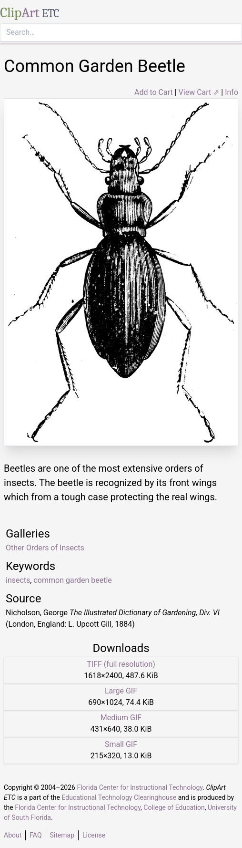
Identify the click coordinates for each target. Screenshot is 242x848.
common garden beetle (72, 580)
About (12, 835)
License (93, 835)
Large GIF (121, 690)
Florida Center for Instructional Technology (139, 787)
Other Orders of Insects (45, 547)
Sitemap (62, 835)
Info (231, 92)
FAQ (35, 835)
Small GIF (121, 744)
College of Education (174, 807)
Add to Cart (153, 92)
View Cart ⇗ (199, 92)
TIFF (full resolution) (121, 664)
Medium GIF (121, 717)
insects (18, 580)
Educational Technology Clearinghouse (118, 797)
